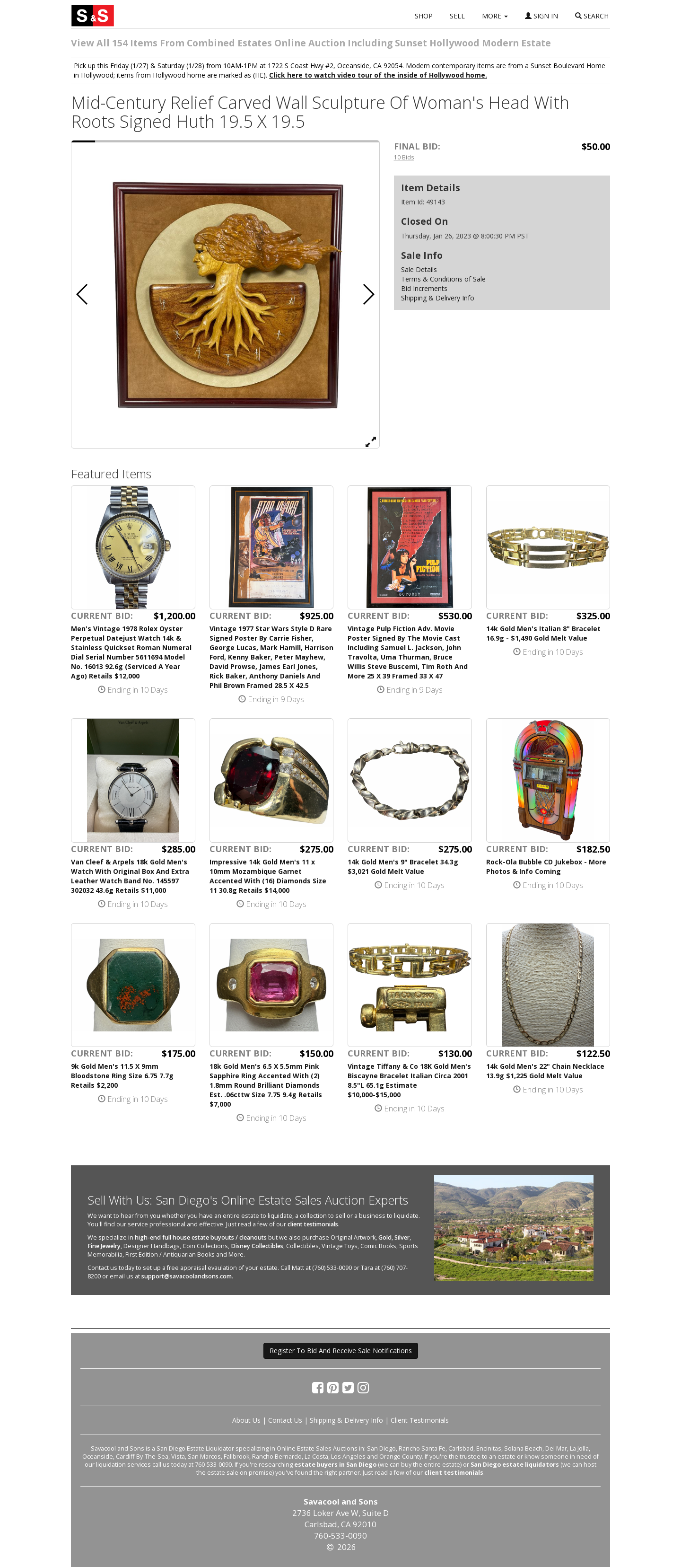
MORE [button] (495, 15)
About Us (246, 1420)
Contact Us (285, 1420)
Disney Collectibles (257, 1246)
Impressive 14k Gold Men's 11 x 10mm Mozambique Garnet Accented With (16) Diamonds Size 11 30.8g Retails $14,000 (268, 876)
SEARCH (592, 15)
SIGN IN (541, 15)
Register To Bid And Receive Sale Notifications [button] (341, 1350)
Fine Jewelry (104, 1246)
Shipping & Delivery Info (437, 297)
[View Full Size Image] (371, 441)
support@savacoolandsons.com (186, 1276)
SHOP (424, 15)
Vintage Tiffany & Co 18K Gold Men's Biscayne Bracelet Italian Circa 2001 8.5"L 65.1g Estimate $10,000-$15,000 (409, 1080)
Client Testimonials (420, 1420)
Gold (385, 1237)
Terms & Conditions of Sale (443, 278)
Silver (402, 1237)
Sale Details (419, 269)
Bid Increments (424, 288)
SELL (457, 15)
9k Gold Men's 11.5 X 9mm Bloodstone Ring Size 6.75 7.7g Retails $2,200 (122, 1076)
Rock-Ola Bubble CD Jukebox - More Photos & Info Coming (546, 866)
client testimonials (313, 1224)
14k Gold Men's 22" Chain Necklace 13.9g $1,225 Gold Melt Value (545, 1071)
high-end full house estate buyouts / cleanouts (201, 1237)
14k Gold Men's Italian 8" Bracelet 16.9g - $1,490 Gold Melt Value (543, 633)
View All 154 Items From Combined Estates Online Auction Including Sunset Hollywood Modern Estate (311, 42)
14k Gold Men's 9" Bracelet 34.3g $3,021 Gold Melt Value (403, 866)
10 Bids (404, 157)
